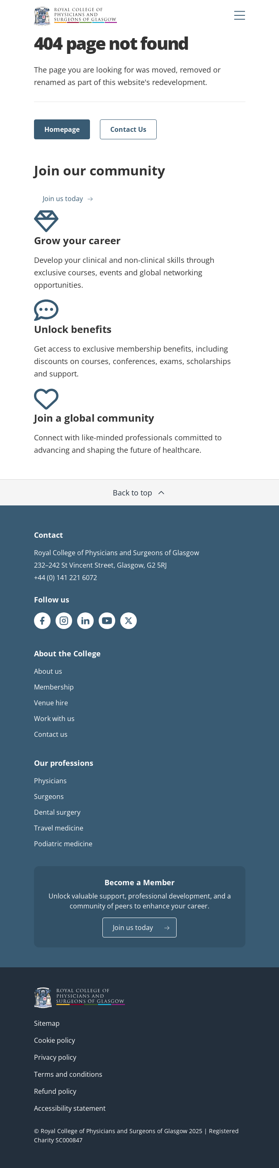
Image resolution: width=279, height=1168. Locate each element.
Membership (54, 687)
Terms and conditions (68, 1074)
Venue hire (51, 702)
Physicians (50, 780)
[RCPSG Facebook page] (42, 620)
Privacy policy (55, 1057)
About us (48, 671)
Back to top (139, 493)
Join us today (63, 198)
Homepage (62, 129)
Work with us (54, 718)
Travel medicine (58, 828)
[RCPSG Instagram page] (64, 620)
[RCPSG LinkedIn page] (85, 620)
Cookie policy (54, 1040)
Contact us (51, 734)
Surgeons (49, 796)
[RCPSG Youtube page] (107, 620)
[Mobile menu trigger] (239, 15)
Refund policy (55, 1091)
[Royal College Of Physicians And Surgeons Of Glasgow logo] (75, 16)
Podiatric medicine (63, 843)
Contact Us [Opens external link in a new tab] (128, 129)
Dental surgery (57, 812)
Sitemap (47, 1023)
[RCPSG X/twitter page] (128, 620)
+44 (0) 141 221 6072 (65, 577)
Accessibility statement (70, 1108)
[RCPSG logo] (79, 997)
